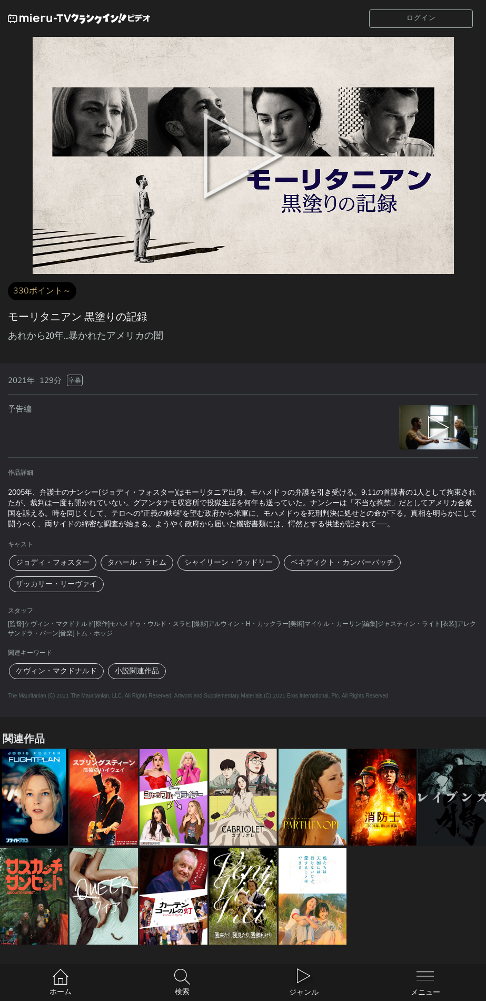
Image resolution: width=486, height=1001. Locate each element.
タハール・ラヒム (136, 562)
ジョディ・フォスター (53, 562)
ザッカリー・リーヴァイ (56, 584)
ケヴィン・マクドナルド (56, 671)
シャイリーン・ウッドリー (228, 562)
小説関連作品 (137, 671)
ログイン (421, 18)
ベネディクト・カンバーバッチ (342, 562)
